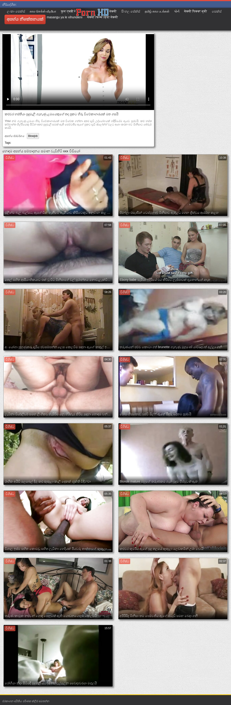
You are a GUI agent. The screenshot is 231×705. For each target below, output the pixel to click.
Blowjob (33, 136)
